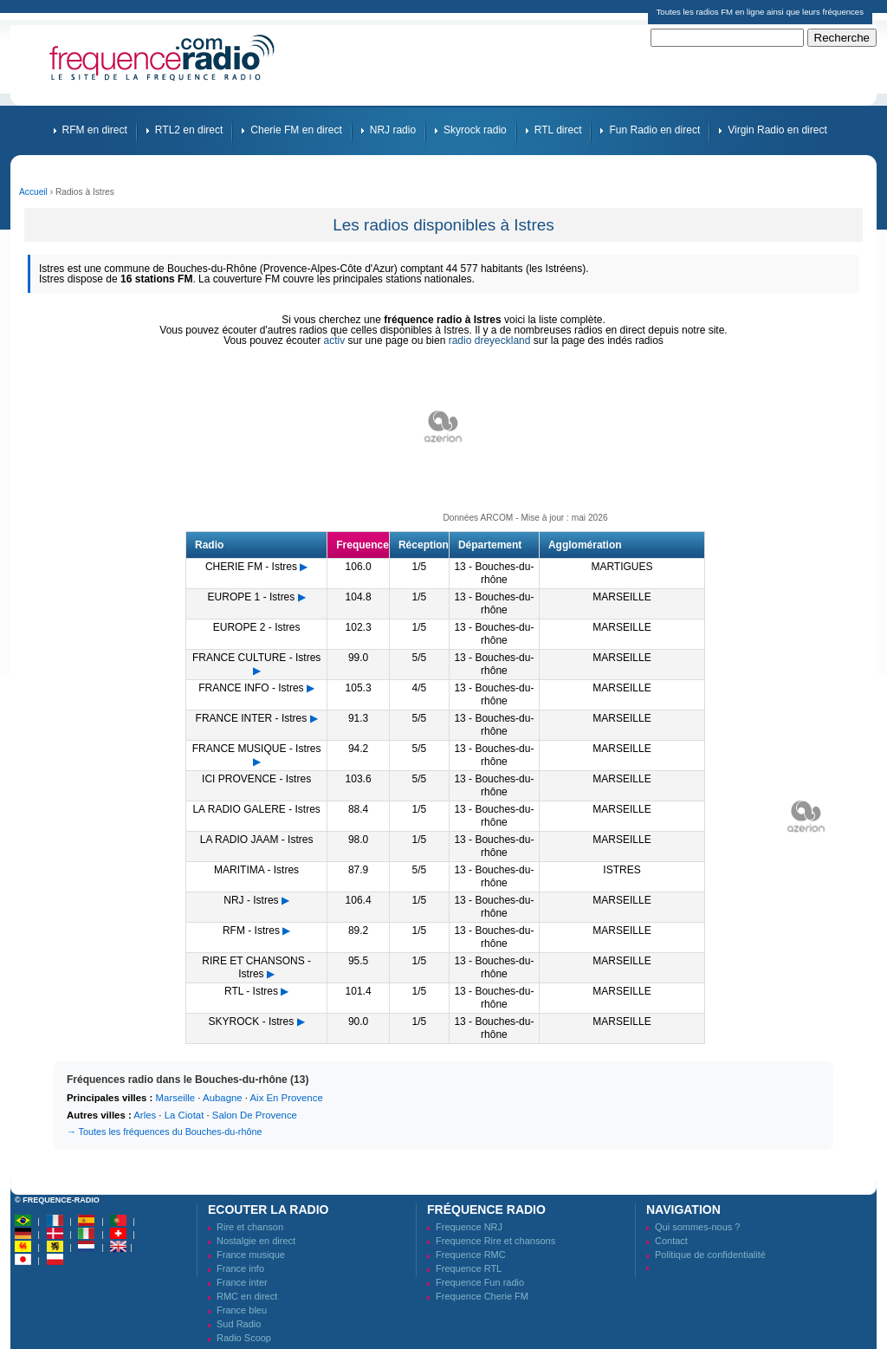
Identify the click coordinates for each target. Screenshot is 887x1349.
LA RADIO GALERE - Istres (256, 809)
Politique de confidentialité (710, 1254)
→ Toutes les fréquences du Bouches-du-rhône (164, 1131)
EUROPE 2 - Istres (257, 627)
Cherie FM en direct (295, 130)
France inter (242, 1282)
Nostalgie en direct (256, 1241)
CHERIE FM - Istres (251, 567)
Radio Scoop (244, 1338)
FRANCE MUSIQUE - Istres (256, 749)
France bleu (242, 1310)
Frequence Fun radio (480, 1282)
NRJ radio (393, 130)
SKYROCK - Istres (252, 1021)
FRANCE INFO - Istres (250, 688)
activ (335, 340)
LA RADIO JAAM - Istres (257, 839)
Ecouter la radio (268, 1209)
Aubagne (223, 1098)
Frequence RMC (471, 1254)
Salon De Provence (254, 1115)
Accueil (33, 192)
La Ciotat (184, 1115)
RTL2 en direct (189, 130)
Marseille (176, 1098)
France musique (251, 1254)
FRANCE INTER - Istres (252, 718)
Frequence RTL (469, 1268)
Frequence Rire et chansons (495, 1241)
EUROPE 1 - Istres (251, 597)
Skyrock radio (475, 130)
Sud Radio (239, 1324)
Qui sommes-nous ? (697, 1227)
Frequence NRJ (469, 1227)
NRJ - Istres (250, 900)
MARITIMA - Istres (256, 870)
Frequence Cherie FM (482, 1296)
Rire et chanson (250, 1227)
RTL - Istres (251, 991)
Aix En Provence (286, 1098)
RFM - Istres (251, 930)
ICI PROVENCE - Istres (256, 779)
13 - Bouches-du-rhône (494, 573)
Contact (671, 1241)
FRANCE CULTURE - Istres (256, 658)
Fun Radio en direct (654, 130)
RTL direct (558, 130)
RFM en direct (94, 130)
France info (240, 1268)
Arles (144, 1115)
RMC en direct (247, 1296)
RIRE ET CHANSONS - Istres (256, 967)
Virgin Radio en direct (777, 130)
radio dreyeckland (490, 340)
